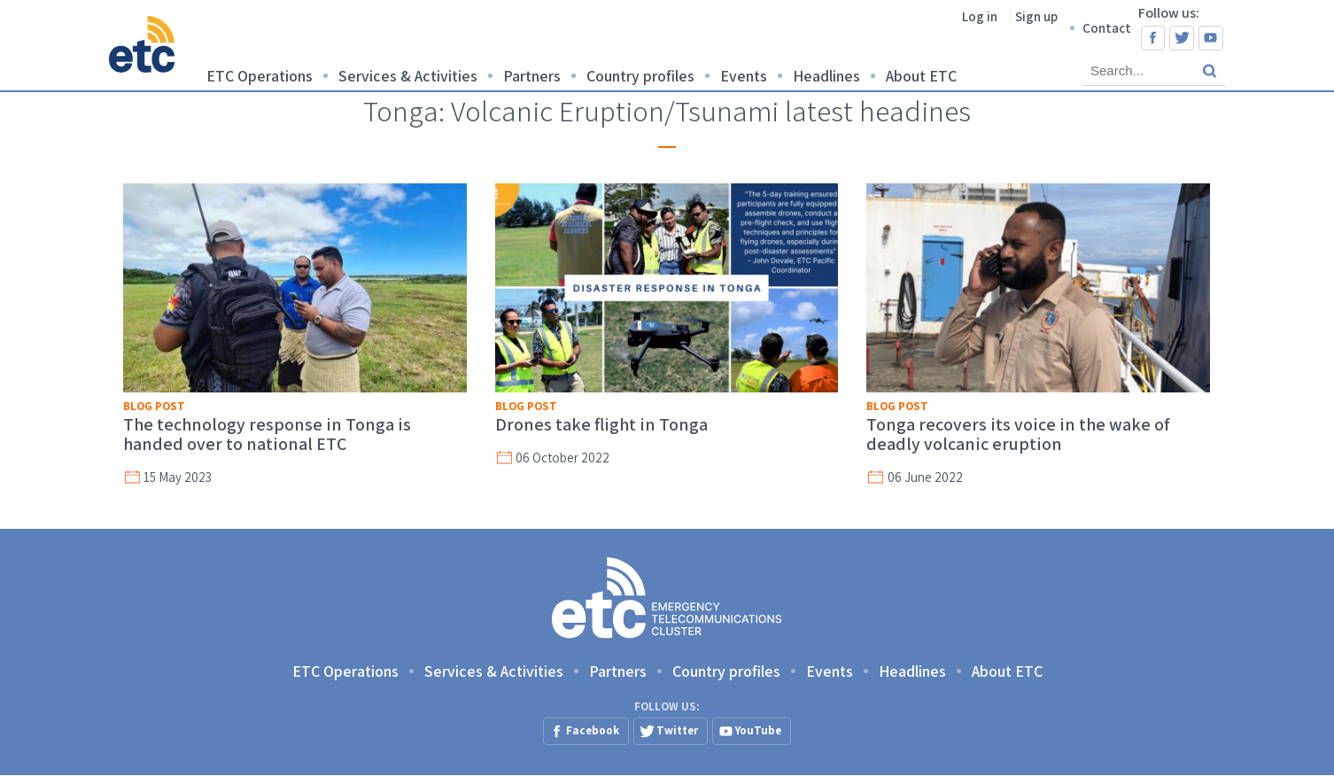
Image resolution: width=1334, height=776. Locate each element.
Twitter (1181, 38)
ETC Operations (259, 76)
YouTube (1210, 38)
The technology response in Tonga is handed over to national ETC (267, 434)
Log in (979, 16)
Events (743, 76)
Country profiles (640, 76)
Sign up (1036, 16)
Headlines (826, 76)
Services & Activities (407, 76)
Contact (1106, 27)
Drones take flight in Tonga (601, 424)
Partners (532, 76)
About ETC (921, 76)
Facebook (1153, 38)
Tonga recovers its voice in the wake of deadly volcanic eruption (1018, 434)
